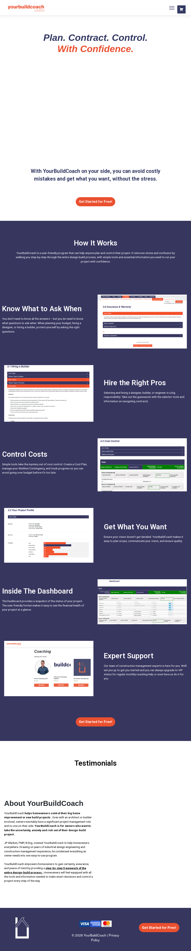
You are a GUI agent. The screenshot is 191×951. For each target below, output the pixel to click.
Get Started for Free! (95, 202)
